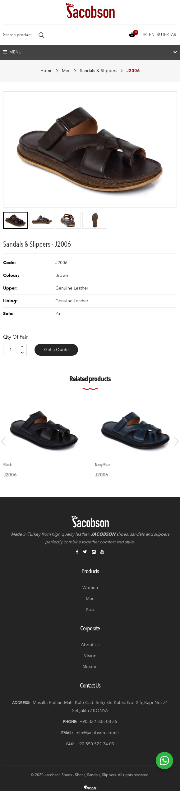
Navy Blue (109, 459)
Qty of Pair (15, 337)
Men (66, 71)
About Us (90, 645)
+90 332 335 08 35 (98, 722)
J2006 (17, 467)
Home (46, 71)
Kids (90, 609)
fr (166, 35)
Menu (12, 52)
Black (15, 459)
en (152, 35)
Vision (90, 656)
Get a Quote (56, 350)
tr (144, 35)
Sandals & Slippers (98, 71)
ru (159, 35)
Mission (90, 667)
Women (90, 588)
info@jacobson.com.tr (97, 733)
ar (173, 35)
